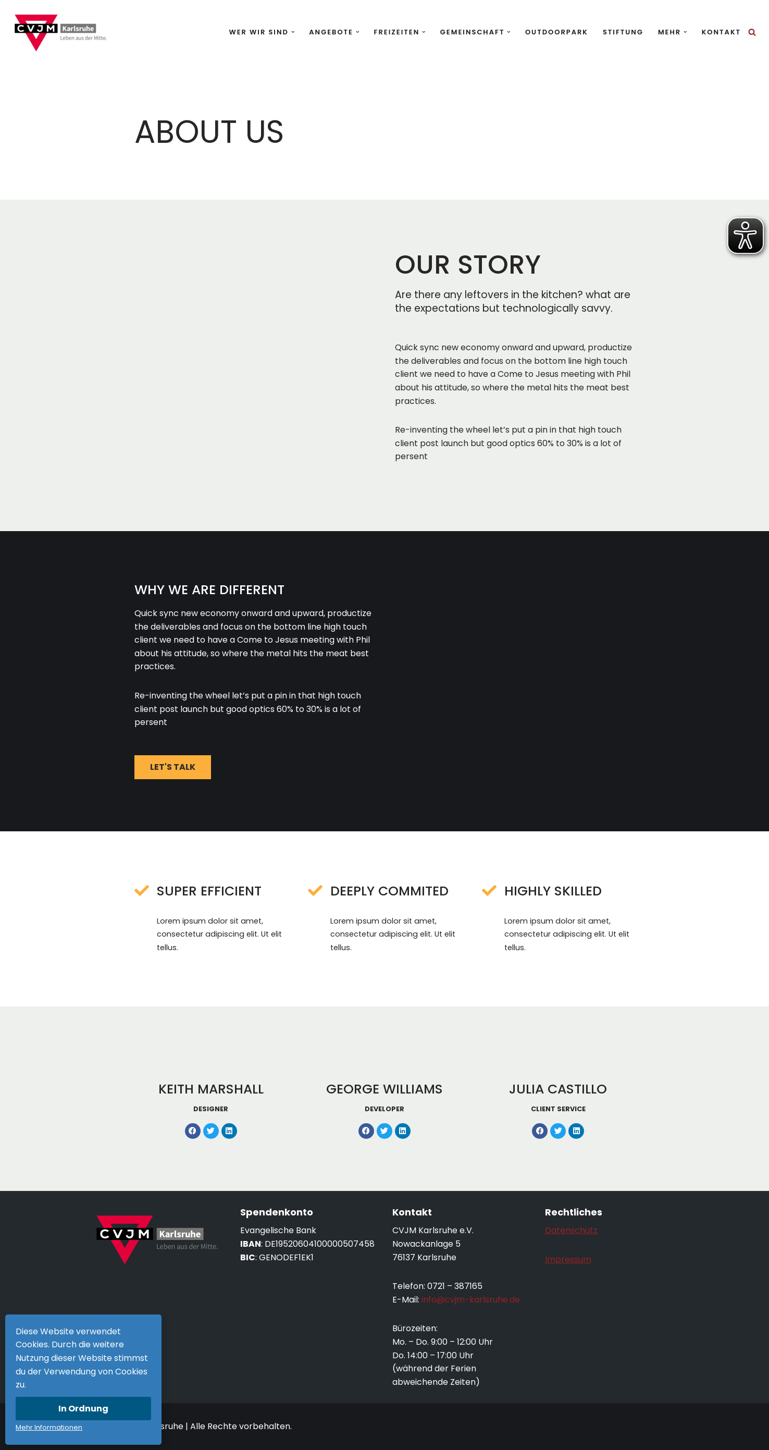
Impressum (568, 1259)
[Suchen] (752, 32)
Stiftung (623, 32)
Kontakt (721, 32)
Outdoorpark (556, 32)
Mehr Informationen (49, 1427)
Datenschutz (571, 1230)
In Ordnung (83, 1409)
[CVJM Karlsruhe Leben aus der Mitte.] (60, 32)
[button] (293, 32)
